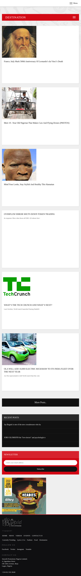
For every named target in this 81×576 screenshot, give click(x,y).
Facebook (5, 549)
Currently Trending (8, 540)
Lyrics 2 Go (21, 540)
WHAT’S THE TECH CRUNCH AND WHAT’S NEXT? (28, 305)
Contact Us (37, 536)
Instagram (20, 549)
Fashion (29, 540)
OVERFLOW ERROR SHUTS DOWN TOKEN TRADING (29, 214)
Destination (43, 540)
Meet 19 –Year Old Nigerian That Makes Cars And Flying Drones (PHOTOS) (36, 123)
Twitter (12, 549)
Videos (19, 536)
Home (4, 536)
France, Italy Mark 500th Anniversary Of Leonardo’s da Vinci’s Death (33, 61)
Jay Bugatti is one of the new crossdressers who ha (22, 425)
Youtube (28, 549)
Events (27, 536)
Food (36, 540)
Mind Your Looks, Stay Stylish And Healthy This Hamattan (29, 184)
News (11, 536)
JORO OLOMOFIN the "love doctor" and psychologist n (24, 438)
